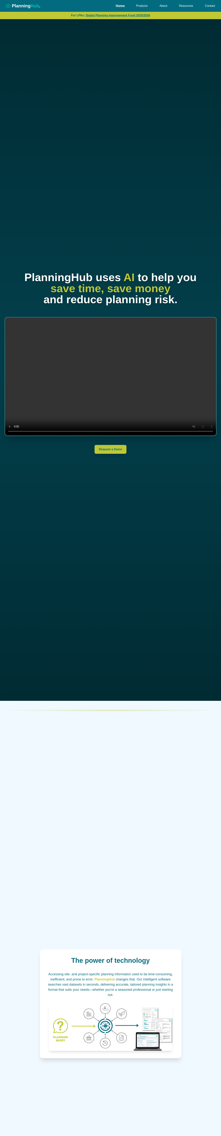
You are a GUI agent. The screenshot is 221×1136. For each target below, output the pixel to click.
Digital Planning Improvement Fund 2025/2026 (118, 15)
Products (142, 5)
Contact (210, 5)
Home (120, 6)
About (163, 5)
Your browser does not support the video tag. (110, 376)
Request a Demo (110, 449)
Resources (186, 5)
